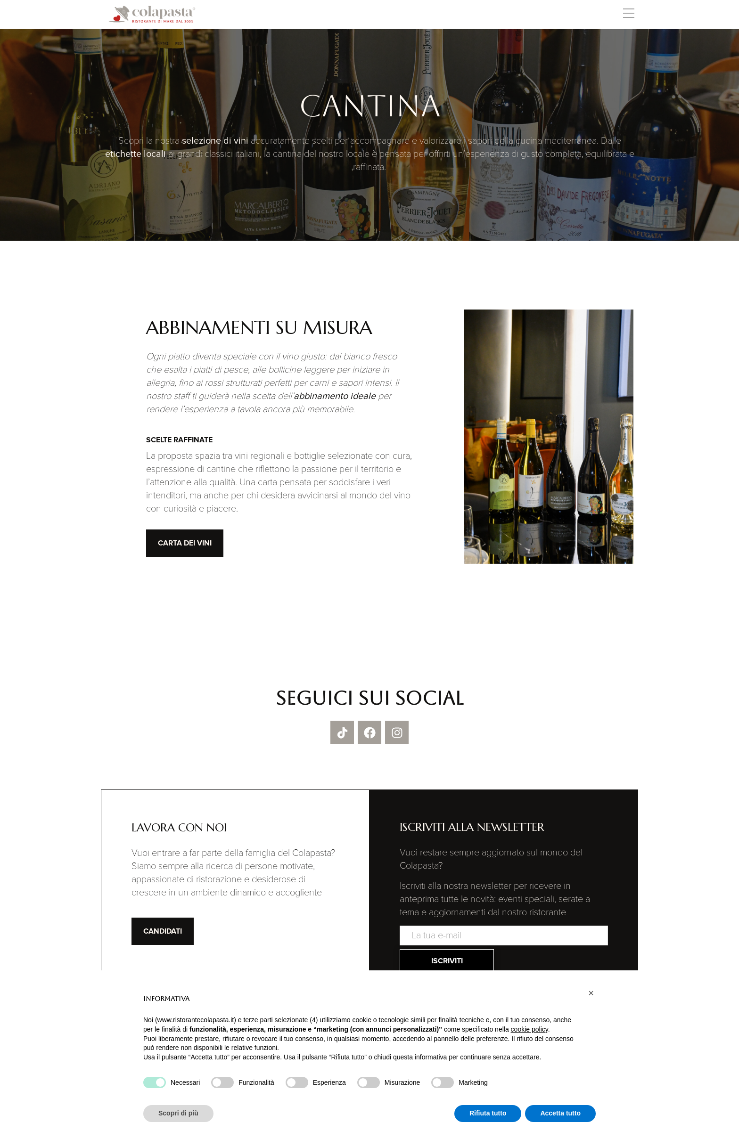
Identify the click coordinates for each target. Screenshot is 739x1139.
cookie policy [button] (529, 1029)
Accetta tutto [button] (560, 1113)
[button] (628, 14)
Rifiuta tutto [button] (488, 1113)
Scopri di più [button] (178, 1113)
